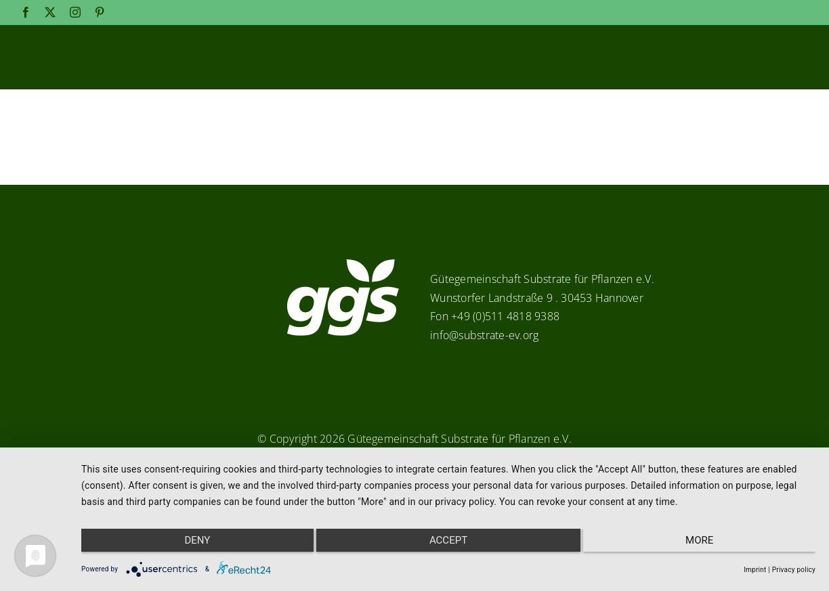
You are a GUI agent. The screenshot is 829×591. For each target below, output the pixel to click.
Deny (190, 544)
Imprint (755, 569)
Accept (448, 544)
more (706, 544)
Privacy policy (793, 569)
